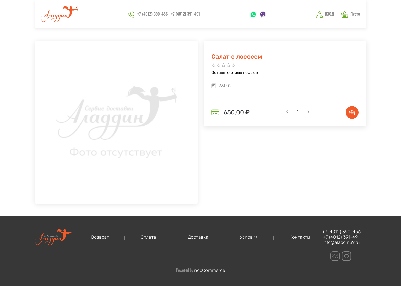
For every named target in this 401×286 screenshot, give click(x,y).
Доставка (198, 237)
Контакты (299, 237)
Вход (329, 14)
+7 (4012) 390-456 (152, 14)
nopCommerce (209, 270)
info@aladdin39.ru (341, 242)
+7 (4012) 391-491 (185, 14)
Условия (249, 237)
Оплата (148, 237)
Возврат (100, 237)
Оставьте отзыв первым (234, 72)
